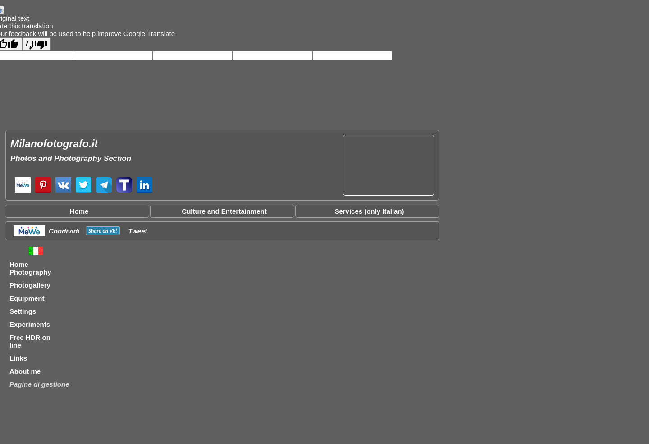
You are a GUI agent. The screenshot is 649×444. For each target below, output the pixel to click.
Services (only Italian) (369, 211)
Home (79, 211)
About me (25, 371)
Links (18, 358)
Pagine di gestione (39, 384)
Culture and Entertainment (224, 211)
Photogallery (29, 285)
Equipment (27, 298)
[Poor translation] (36, 44)
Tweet (137, 231)
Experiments (29, 324)
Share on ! (102, 231)
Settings (22, 311)
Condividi (64, 231)
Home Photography (30, 268)
